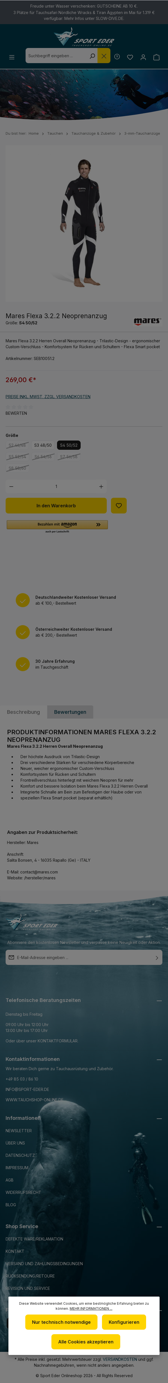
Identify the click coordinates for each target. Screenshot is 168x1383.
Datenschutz (20, 1155)
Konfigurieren (124, 1322)
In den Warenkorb (56, 505)
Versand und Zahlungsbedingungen (44, 1263)
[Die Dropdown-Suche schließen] (103, 55)
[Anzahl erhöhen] (101, 486)
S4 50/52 (69, 445)
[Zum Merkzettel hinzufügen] (119, 505)
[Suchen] (92, 55)
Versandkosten (120, 1359)
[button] (57, 527)
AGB (9, 1180)
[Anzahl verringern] (11, 486)
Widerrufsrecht (23, 1192)
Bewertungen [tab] (70, 712)
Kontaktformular (58, 1040)
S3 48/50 (43, 445)
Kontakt (15, 1251)
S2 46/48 (19, 446)
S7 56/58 (70, 457)
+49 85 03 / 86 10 (22, 1079)
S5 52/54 (19, 457)
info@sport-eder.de (27, 1089)
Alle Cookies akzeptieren (85, 1342)
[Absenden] (157, 957)
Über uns (15, 1143)
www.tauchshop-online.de (34, 1099)
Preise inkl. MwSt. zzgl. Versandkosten (48, 396)
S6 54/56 (45, 457)
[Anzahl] (56, 486)
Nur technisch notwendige (61, 1322)
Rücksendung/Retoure (30, 1276)
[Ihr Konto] (143, 57)
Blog (11, 1204)
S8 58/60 (19, 469)
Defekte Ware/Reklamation (34, 1239)
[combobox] (56, 55)
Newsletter (19, 1130)
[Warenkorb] (156, 57)
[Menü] (12, 57)
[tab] (23, 712)
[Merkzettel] (130, 57)
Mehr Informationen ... (91, 1308)
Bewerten (16, 413)
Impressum (17, 1167)
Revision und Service (28, 1288)
